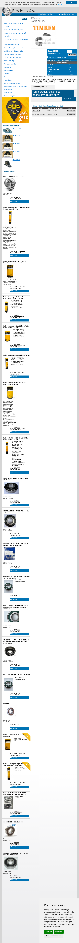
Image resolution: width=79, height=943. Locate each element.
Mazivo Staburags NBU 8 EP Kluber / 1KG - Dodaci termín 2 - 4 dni (15, 262)
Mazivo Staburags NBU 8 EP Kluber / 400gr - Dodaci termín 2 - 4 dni (15, 297)
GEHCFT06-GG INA (38, 114)
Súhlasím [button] (49, 932)
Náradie (16, 73)
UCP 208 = (16, 143)
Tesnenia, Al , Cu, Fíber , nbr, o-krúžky (16, 39)
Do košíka (13, 201)
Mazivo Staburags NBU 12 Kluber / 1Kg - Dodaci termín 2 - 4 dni (16, 326)
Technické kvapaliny (16, 64)
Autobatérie (16, 67)
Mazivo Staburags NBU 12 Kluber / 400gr (16, 355)
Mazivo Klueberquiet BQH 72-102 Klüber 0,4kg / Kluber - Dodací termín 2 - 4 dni (16, 764)
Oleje (16, 77)
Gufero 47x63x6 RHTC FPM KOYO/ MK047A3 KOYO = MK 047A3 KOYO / (15, 793)
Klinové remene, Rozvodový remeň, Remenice (15, 34)
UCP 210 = (16, 135)
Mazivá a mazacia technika (16, 57)
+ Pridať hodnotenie (69, 99)
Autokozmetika (8, 70)
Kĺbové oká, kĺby (9, 61)
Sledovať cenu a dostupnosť (56, 57)
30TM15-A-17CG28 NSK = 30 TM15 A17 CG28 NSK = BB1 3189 (15, 854)
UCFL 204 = (17, 129)
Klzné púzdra (8, 92)
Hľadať (24, 18)
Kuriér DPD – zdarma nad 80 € (13, 23)
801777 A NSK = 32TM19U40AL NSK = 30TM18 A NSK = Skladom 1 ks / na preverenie (15, 607)
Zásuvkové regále (9, 96)
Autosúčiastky (8, 80)
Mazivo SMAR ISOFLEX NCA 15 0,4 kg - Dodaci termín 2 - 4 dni (16, 438)
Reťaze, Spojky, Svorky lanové (13, 48)
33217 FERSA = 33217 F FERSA (13, 176)
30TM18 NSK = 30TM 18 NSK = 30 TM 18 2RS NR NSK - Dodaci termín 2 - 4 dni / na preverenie (16, 641)
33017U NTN (36, 111)
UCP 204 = (16, 151)
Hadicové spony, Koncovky (16, 54)
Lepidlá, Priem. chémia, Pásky (16, 51)
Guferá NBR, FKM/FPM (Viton (13, 30)
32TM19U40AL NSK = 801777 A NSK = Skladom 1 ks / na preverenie (15, 544)
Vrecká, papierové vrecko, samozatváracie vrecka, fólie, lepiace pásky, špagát (15, 86)
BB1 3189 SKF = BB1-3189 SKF (13, 822)
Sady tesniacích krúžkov (11, 44)
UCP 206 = (16, 160)
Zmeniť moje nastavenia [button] (53, 936)
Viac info (60, 4)
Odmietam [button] (58, 932)
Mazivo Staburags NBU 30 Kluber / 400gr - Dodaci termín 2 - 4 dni (16, 208)
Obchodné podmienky (47, 14)
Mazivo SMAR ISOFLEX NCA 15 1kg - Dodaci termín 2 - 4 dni (15, 383)
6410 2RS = (6, 703)
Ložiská (16, 26)
